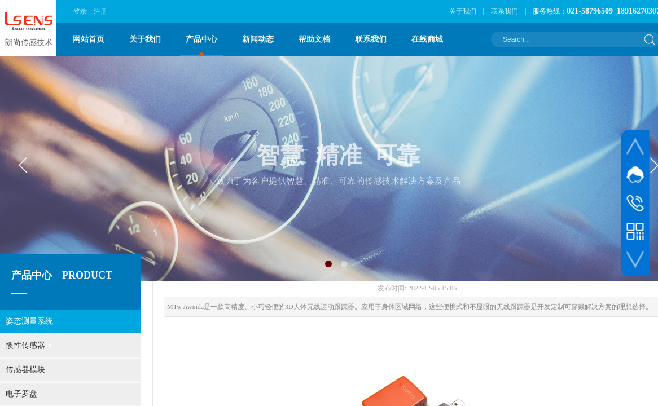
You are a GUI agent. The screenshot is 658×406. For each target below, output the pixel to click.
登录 (80, 11)
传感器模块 (25, 369)
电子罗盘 (21, 394)
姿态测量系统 (29, 321)
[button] (328, 264)
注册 (100, 11)
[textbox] (568, 39)
